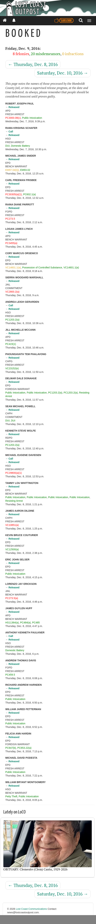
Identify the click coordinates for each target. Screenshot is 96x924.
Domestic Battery (20, 145)
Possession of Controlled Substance (42, 267)
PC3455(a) (11, 243)
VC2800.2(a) (12, 291)
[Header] (48, 8)
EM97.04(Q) (12, 170)
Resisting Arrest (14, 500)
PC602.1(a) (29, 194)
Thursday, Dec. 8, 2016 (33, 64)
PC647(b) (10, 747)
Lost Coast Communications (31, 908)
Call (11, 131)
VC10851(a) (12, 525)
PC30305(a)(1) (13, 194)
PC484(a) (25, 622)
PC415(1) (10, 344)
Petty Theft (11, 796)
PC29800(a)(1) (13, 472)
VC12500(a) (12, 549)
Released (14, 107)
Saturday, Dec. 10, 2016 (62, 73)
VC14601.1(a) (13, 267)
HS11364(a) (12, 622)
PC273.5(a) (11, 598)
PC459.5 (10, 674)
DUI (7, 145)
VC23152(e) (12, 368)
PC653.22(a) (24, 747)
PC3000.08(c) (13, 117)
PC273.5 (10, 218)
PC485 (36, 622)
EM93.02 (25, 170)
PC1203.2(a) (12, 319)
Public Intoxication (32, 117)
